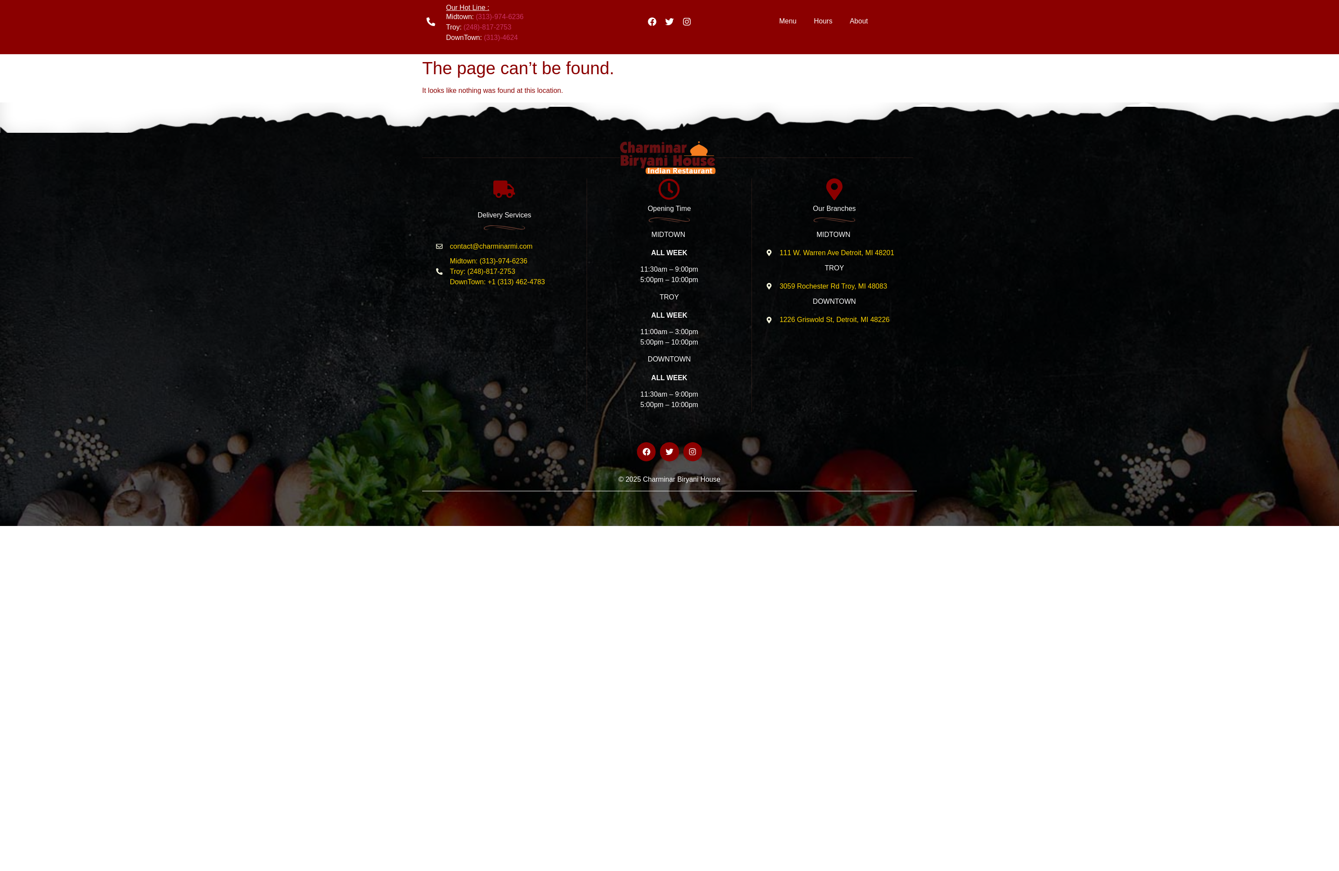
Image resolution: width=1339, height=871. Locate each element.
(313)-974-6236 (499, 16)
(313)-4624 (501, 37)
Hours (823, 21)
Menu (788, 21)
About (859, 21)
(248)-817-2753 (487, 27)
